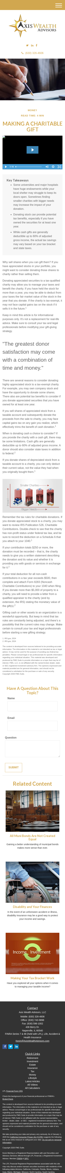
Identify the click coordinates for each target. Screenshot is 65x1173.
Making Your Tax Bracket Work (32, 978)
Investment (32, 1061)
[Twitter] (27, 45)
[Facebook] (36, 45)
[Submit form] (13, 767)
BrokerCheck (7, 1099)
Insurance (32, 1068)
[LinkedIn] (32, 45)
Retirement (32, 1058)
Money (32, 1074)
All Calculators (32, 1088)
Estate (32, 1064)
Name (11, 698)
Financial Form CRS (14, 1091)
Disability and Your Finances (32, 907)
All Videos (32, 1084)
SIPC (26, 1159)
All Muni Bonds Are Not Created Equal (32, 837)
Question (10, 737)
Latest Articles (32, 1081)
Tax (32, 1071)
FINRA (19, 1159)
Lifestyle (32, 1078)
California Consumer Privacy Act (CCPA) (26, 1137)
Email (11, 718)
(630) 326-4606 (32, 53)
